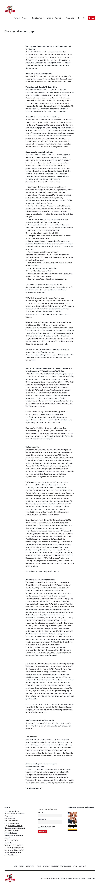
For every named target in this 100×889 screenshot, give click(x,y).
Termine (58, 18)
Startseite (16, 18)
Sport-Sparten (37, 18)
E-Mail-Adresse (42, 819)
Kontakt (91, 18)
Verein (24, 18)
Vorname (40, 812)
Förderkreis (70, 18)
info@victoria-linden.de (15, 826)
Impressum (77, 878)
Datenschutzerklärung (65, 878)
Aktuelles (50, 18)
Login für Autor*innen (88, 878)
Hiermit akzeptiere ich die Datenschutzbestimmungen (46, 827)
